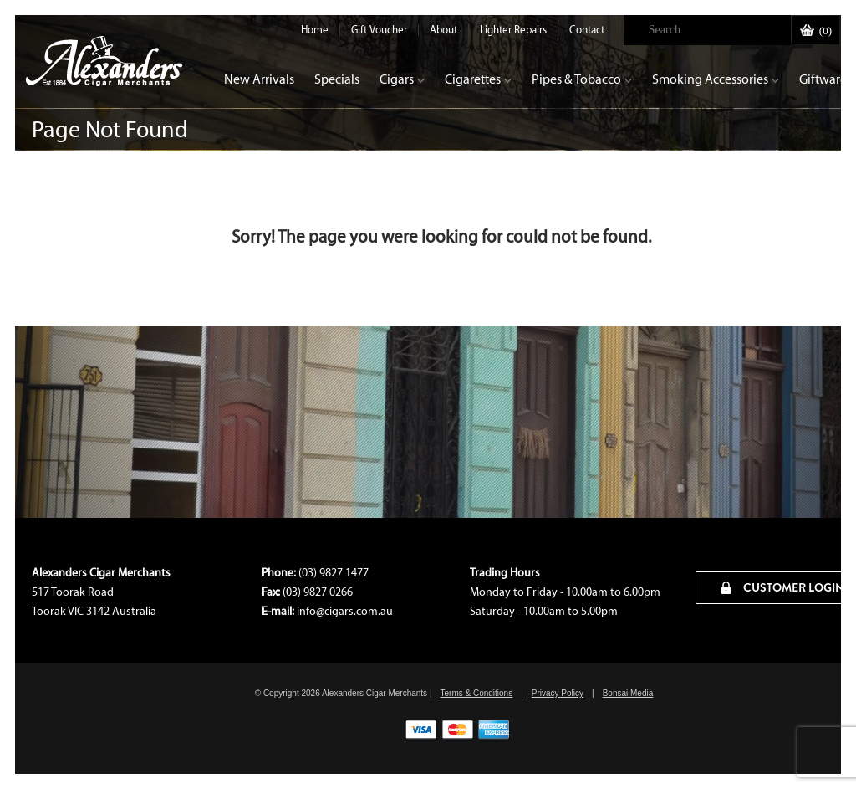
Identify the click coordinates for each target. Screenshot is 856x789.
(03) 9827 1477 (333, 573)
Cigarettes (478, 79)
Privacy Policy (557, 693)
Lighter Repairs (513, 29)
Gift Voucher (379, 29)
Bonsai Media (628, 693)
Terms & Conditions (476, 693)
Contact (586, 29)
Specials (336, 79)
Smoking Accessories (715, 79)
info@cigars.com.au (345, 611)
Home (315, 29)
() (816, 30)
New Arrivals (259, 79)
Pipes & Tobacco (582, 79)
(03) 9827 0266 (318, 592)
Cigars (402, 79)
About (443, 29)
